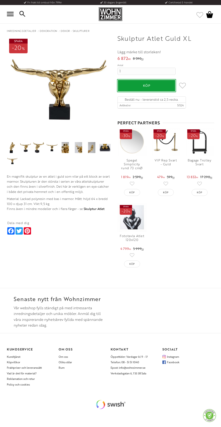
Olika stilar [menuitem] (65, 362)
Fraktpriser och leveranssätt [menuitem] (24, 367)
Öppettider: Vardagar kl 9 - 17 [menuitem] (129, 356)
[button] (11, 14)
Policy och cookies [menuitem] (18, 384)
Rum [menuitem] (62, 367)
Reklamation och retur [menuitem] (21, 378)
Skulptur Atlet (94, 208)
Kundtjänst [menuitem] (13, 356)
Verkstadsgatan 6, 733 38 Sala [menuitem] (128, 373)
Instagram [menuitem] (173, 356)
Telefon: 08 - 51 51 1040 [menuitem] (125, 362)
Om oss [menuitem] (63, 356)
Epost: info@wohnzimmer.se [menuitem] (128, 367)
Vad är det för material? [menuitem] (21, 373)
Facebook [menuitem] (173, 362)
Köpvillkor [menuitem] (13, 362)
